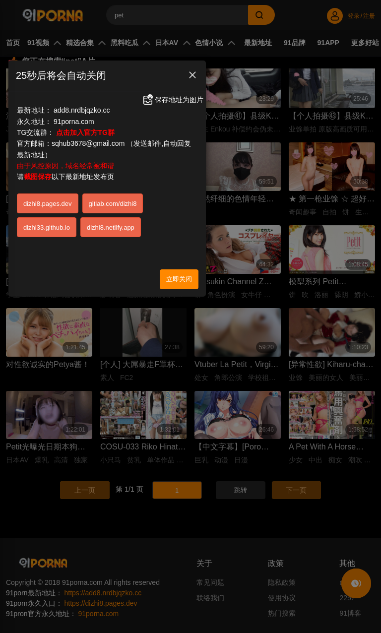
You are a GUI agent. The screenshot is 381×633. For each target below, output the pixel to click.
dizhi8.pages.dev (47, 203)
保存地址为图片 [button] (172, 100)
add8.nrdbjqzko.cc (82, 110)
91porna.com (74, 122)
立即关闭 (179, 279)
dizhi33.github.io (46, 227)
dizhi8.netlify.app (110, 227)
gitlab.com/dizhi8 (113, 203)
